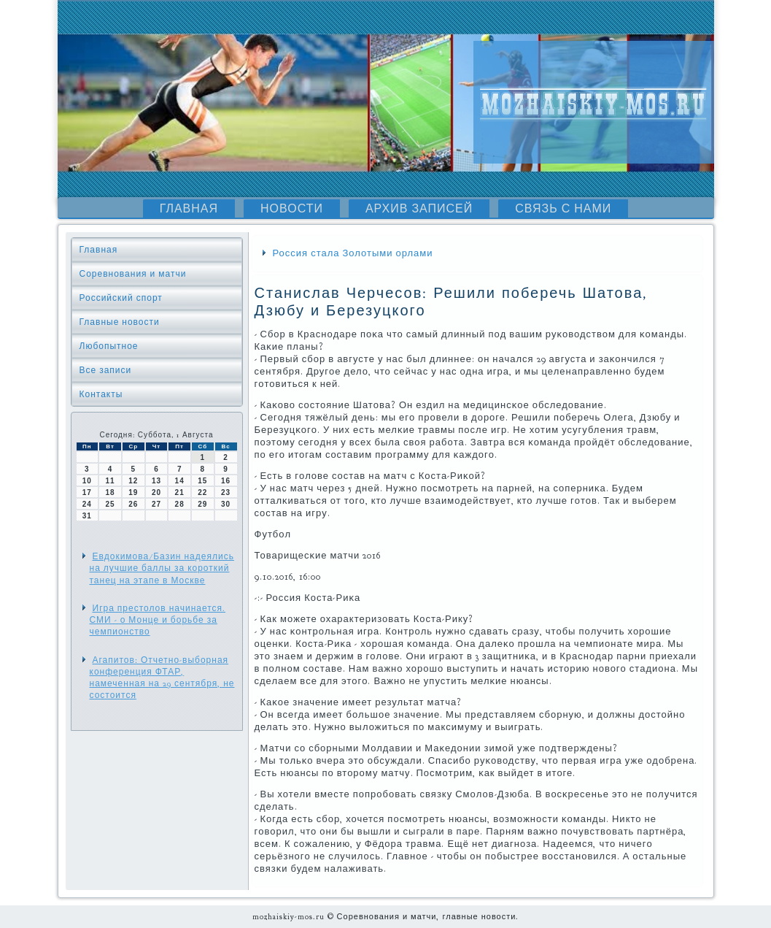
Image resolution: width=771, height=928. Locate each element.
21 (180, 492)
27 (156, 504)
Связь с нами (563, 209)
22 (202, 492)
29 (202, 504)
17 (87, 492)
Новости (291, 209)
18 (110, 492)
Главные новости (120, 322)
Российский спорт (121, 298)
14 (180, 481)
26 (133, 504)
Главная (189, 209)
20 (156, 492)
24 (87, 504)
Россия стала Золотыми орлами (353, 253)
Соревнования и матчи (133, 274)
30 (225, 504)
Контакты (101, 394)
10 (87, 481)
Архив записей (419, 209)
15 (202, 481)
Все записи (106, 370)
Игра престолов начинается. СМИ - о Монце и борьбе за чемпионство (158, 620)
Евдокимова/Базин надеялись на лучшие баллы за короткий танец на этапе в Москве (162, 568)
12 (133, 481)
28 (180, 504)
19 (133, 492)
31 (87, 516)
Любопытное (109, 346)
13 (156, 481)
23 (225, 492)
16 (225, 481)
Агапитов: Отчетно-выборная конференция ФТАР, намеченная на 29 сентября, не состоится (162, 678)
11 (110, 481)
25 (110, 504)
